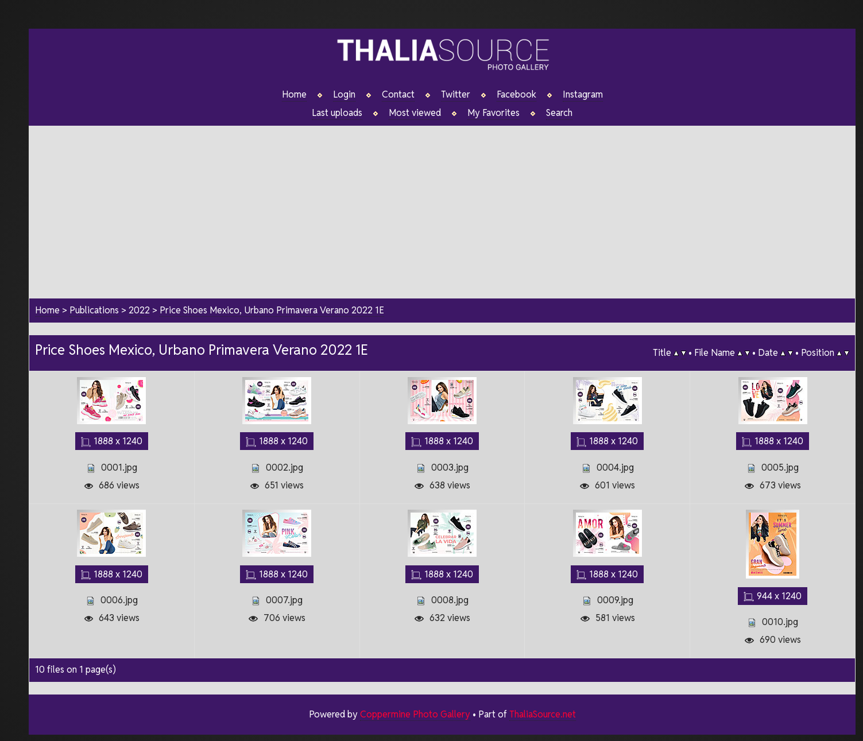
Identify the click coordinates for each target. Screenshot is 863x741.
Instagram (583, 94)
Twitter (455, 94)
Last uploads (337, 113)
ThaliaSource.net (542, 714)
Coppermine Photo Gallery (415, 714)
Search (559, 113)
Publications (94, 310)
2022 (139, 310)
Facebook (516, 94)
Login (344, 94)
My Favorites (493, 113)
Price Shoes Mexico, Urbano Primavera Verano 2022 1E (272, 310)
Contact (398, 94)
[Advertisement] (442, 206)
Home (294, 94)
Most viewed (415, 113)
